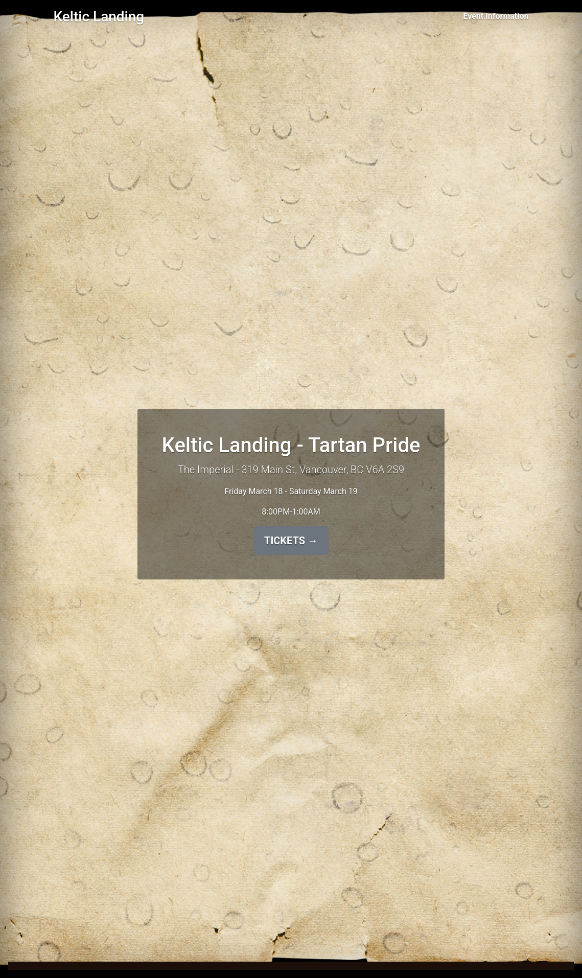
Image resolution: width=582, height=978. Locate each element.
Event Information (495, 16)
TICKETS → (291, 540)
